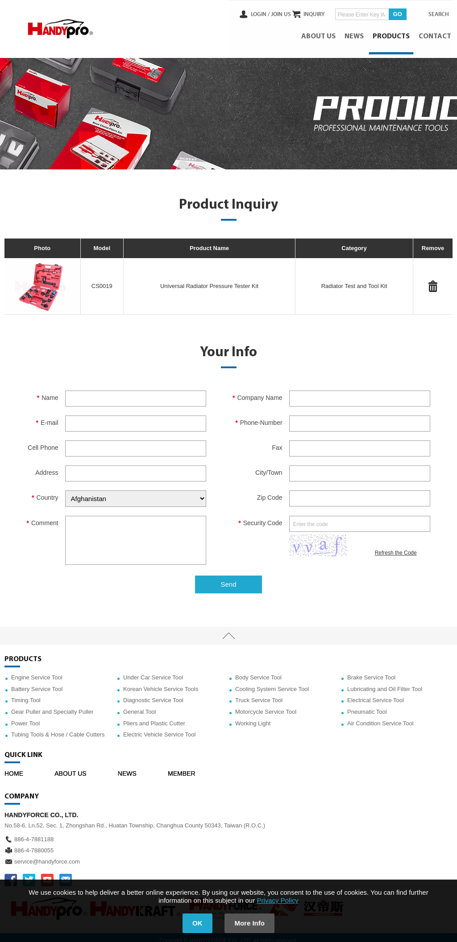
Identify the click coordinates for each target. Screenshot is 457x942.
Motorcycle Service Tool (265, 705)
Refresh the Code (396, 546)
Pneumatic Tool (367, 705)
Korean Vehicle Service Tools (160, 682)
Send (228, 577)
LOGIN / (243, 12)
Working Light (252, 716)
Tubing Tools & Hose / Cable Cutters (58, 727)
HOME (13, 766)
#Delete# (432, 279)
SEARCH (434, 12)
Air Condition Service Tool (380, 716)
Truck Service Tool (259, 694)
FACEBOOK (10, 873)
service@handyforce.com (47, 855)
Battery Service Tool (36, 682)
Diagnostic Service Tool (153, 694)
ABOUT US (320, 33)
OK (194, 923)
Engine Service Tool (36, 670)
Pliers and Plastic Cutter (154, 716)
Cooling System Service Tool (272, 682)
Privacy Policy (277, 900)
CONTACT (436, 33)
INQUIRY (306, 12)
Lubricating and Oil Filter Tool (384, 682)
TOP (228, 629)
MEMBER (181, 766)
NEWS (355, 33)
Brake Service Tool (371, 670)
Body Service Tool (258, 670)
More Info (253, 923)
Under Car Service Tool (153, 670)
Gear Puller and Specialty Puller (52, 705)
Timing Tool (26, 694)
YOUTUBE (47, 873)
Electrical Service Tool (375, 694)
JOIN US (264, 12)
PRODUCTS (392, 33)
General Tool (139, 705)
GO (390, 12)
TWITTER (29, 873)
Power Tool (25, 716)
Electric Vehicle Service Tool (159, 727)
